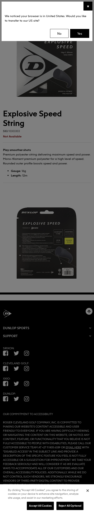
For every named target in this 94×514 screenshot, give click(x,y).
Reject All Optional (70, 505)
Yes (79, 33)
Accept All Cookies (40, 505)
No (59, 33)
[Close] (87, 6)
